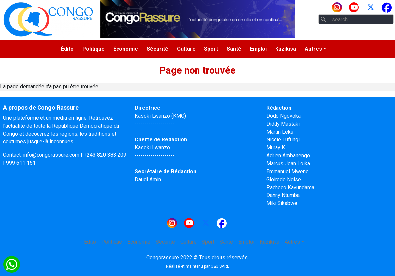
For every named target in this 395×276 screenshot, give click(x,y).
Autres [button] (313, 49)
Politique (93, 49)
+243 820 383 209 (105, 155)
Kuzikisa (285, 49)
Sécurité (157, 49)
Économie (125, 49)
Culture (186, 49)
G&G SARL (220, 266)
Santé (234, 49)
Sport (211, 49)
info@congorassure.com (51, 155)
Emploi (258, 49)
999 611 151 (21, 163)
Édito (67, 49)
